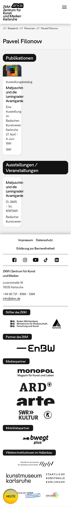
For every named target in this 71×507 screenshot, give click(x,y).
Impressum (25, 240)
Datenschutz (44, 240)
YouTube (35, 260)
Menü (64, 7)
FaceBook (14, 260)
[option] (13, 110)
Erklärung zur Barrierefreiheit (35, 248)
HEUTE (10, 496)
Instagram (25, 260)
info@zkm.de (11, 298)
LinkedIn (57, 260)
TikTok (46, 260)
